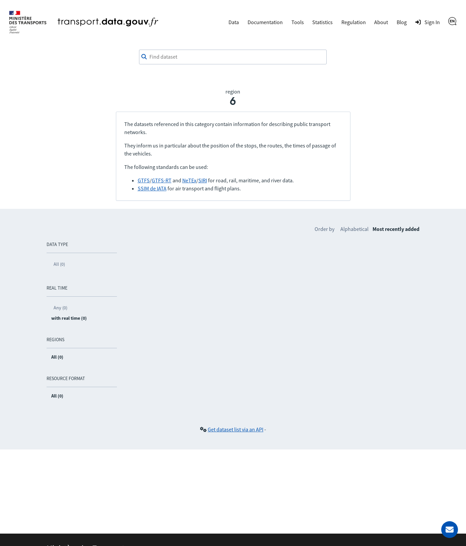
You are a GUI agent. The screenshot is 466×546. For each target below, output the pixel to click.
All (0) (59, 264)
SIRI (202, 180)
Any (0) (60, 308)
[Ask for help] (449, 529)
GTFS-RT (162, 180)
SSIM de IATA (152, 188)
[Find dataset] (233, 57)
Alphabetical (354, 229)
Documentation (265, 22)
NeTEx (189, 180)
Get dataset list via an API (235, 429)
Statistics (322, 22)
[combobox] (233, 57)
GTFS (144, 180)
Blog (402, 22)
